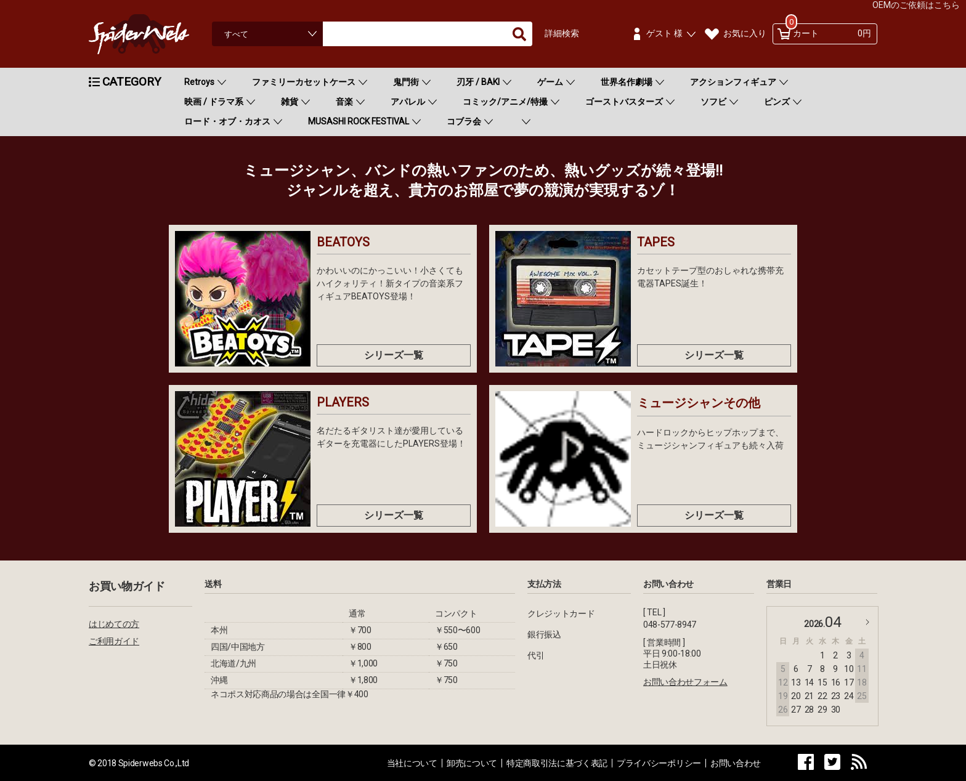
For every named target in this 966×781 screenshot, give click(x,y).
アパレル (408, 102)
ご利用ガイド (114, 641)
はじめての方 (114, 624)
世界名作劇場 (626, 82)
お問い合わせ (735, 763)
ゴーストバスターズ (624, 102)
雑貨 (289, 102)
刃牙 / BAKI (478, 82)
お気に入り (744, 33)
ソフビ (713, 102)
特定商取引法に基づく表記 (556, 763)
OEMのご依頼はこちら (916, 5)
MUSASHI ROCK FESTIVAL (358, 121)
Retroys (199, 82)
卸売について (472, 763)
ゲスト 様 (664, 33)
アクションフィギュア (733, 82)
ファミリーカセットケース (303, 82)
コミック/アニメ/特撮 (505, 102)
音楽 (344, 102)
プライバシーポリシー (659, 763)
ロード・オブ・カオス (227, 121)
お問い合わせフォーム (685, 682)
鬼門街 (406, 82)
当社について (412, 763)
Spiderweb (150, 34)
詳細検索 (562, 33)
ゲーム (550, 82)
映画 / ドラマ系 (213, 102)
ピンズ (777, 102)
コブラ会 (464, 121)
